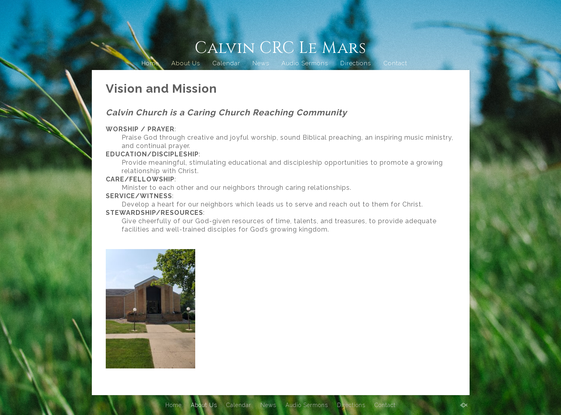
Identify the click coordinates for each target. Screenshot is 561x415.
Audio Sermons (304, 63)
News (260, 63)
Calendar (226, 63)
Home (150, 63)
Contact (395, 63)
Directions (355, 63)
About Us (185, 63)
